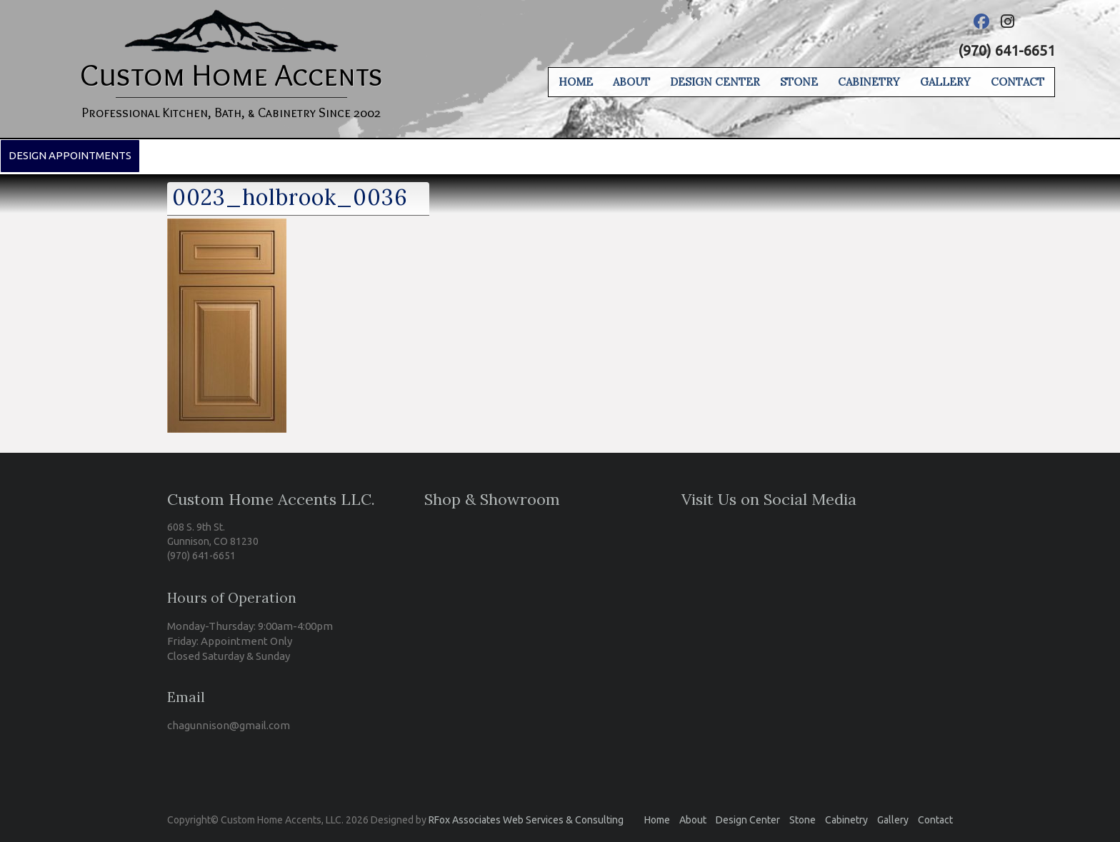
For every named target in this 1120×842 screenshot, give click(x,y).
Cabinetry (869, 82)
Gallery (945, 82)
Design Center (715, 82)
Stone (799, 82)
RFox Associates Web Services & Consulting (526, 820)
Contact (1017, 82)
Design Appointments (70, 155)
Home (576, 82)
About (631, 82)
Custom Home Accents (231, 74)
